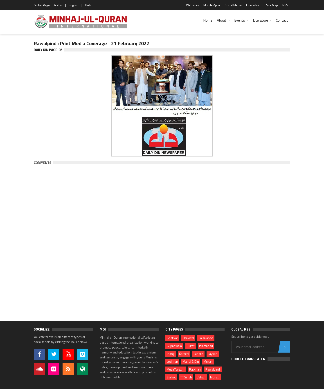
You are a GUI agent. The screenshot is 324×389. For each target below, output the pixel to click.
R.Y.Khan (195, 369)
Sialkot (171, 377)
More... (214, 377)
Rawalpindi (212, 369)
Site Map (272, 5)
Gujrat (190, 345)
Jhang (170, 353)
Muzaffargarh (175, 369)
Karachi (184, 353)
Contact (282, 20)
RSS (285, 5)
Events (239, 20)
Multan (208, 361)
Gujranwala (174, 345)
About (221, 20)
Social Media (233, 5)
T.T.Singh (186, 377)
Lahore (198, 353)
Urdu (88, 5)
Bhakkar (172, 337)
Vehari (201, 377)
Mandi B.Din (191, 361)
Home (207, 20)
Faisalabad (206, 337)
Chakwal (188, 337)
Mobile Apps (211, 5)
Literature (260, 20)
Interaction (253, 5)
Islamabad (206, 345)
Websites (192, 5)
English (74, 5)
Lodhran (172, 361)
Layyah (212, 353)
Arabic (58, 5)
